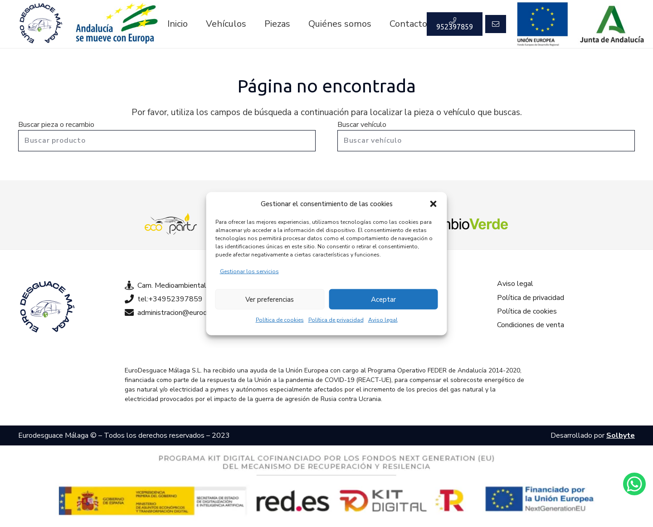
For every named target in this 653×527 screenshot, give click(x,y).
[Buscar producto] (167, 140)
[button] (433, 203)
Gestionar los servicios (249, 271)
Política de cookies (280, 320)
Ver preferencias (269, 299)
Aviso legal (383, 320)
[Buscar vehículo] (486, 140)
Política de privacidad (336, 320)
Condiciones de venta (530, 325)
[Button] (495, 24)
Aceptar (383, 299)
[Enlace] (40, 24)
